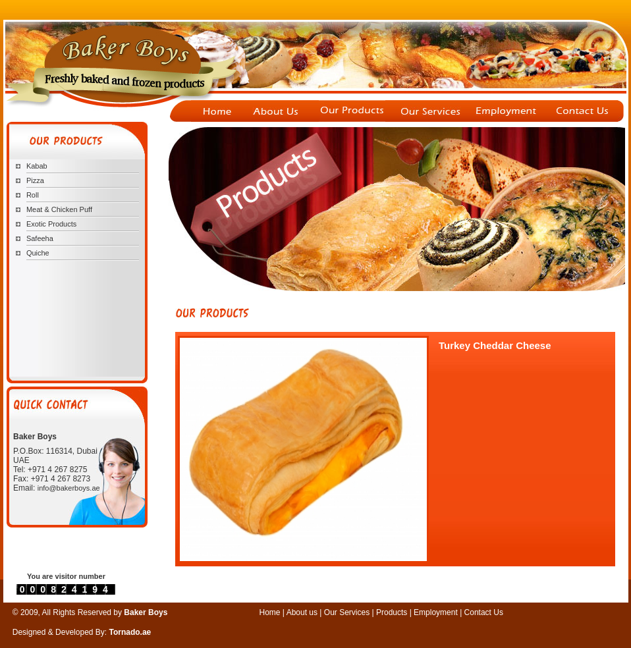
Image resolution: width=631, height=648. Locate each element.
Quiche (37, 253)
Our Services (348, 612)
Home (270, 612)
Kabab (36, 166)
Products (391, 612)
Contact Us (483, 612)
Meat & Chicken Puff (59, 209)
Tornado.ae (130, 632)
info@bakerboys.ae (69, 488)
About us (302, 612)
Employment (437, 612)
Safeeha (39, 238)
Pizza (35, 180)
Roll (32, 195)
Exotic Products (51, 224)
